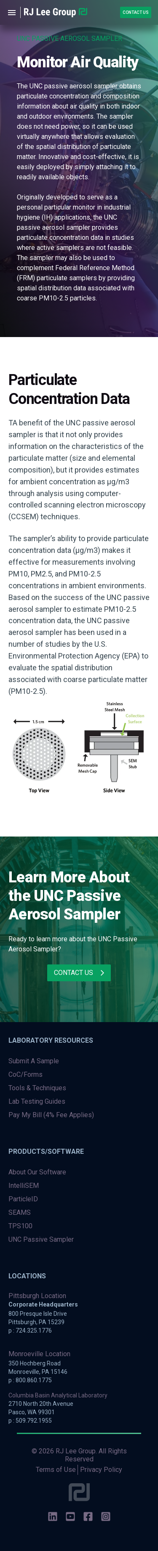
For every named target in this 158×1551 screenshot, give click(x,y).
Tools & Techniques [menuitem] (37, 1088)
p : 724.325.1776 (30, 1330)
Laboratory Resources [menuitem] (50, 1040)
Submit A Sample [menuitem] (33, 1061)
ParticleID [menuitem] (23, 1199)
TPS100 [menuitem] (20, 1226)
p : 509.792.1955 (30, 1420)
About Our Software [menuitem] (37, 1172)
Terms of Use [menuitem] (56, 1470)
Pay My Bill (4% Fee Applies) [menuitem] (51, 1115)
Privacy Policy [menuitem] (101, 1470)
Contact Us (136, 12)
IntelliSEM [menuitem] (23, 1186)
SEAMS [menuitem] (19, 1212)
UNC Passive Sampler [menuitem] (41, 1239)
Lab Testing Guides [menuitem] (36, 1101)
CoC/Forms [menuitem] (25, 1074)
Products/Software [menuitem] (46, 1151)
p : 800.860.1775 (30, 1380)
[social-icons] (53, 1517)
